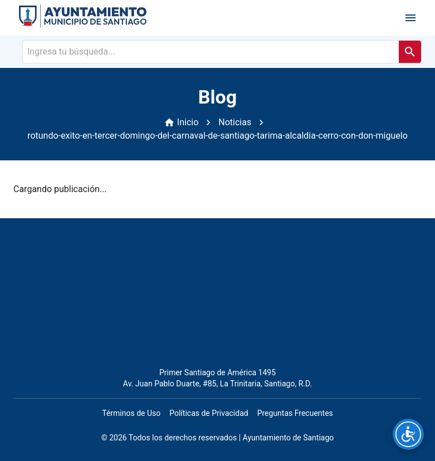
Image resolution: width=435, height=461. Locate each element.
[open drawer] (410, 18)
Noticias (234, 122)
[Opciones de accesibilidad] (408, 434)
